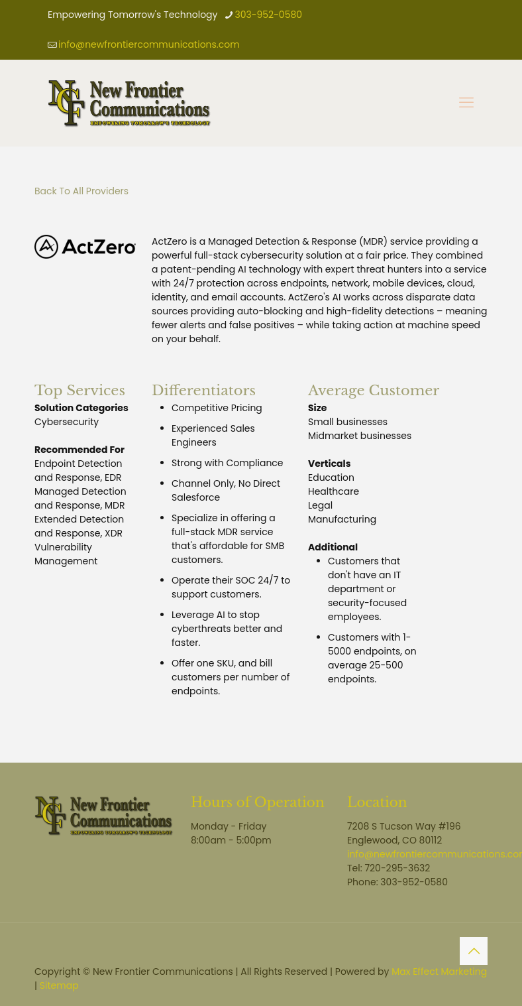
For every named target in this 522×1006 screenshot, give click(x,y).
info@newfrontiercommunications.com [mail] (149, 44)
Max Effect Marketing (439, 971)
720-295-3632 (397, 868)
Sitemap (59, 985)
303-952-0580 (414, 882)
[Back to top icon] (474, 951)
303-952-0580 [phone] (268, 14)
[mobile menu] (466, 103)
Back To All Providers (81, 191)
